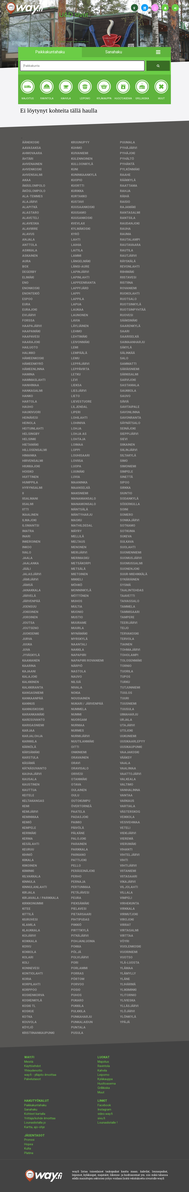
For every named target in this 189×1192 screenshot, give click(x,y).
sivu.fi (101, 1118)
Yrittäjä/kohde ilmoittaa (39, 1118)
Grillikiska (104, 1088)
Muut (101, 1092)
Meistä (28, 1062)
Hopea (28, 1144)
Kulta (27, 1148)
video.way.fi (105, 1114)
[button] (158, 52)
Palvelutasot (32, 1079)
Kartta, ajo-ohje (34, 1127)
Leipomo (103, 1075)
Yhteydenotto (33, 1070)
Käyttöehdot (32, 1066)
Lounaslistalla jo (35, 1122)
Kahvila (102, 1070)
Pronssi (29, 1140)
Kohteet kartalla (34, 1114)
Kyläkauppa (105, 1079)
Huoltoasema (107, 1083)
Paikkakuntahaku (35, 1105)
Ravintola (104, 1066)
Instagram (104, 1109)
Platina (28, 1153)
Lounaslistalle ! (108, 1122)
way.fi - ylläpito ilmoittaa (40, 1075)
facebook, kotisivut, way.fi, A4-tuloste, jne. (74, 41)
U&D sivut (73, 14)
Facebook (104, 1105)
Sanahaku (30, 1109)
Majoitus (103, 1062)
